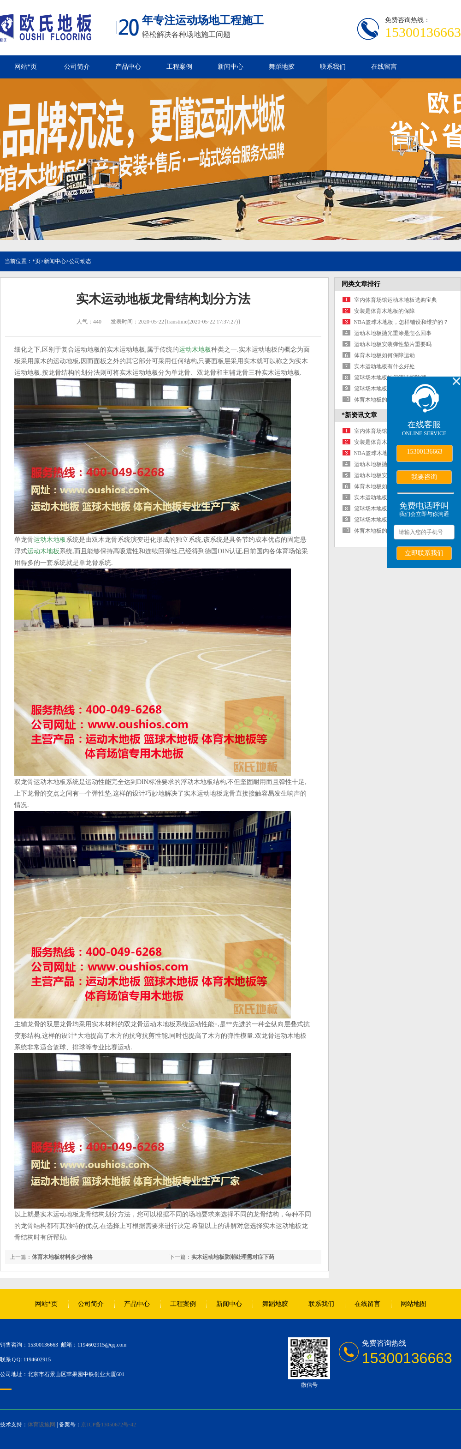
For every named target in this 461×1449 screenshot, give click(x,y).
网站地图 (413, 1303)
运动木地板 (195, 349)
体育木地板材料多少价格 (62, 1257)
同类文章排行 (361, 284)
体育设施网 (41, 1424)
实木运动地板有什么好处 (384, 366)
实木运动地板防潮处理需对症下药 (232, 1257)
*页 (36, 261)
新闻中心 (230, 66)
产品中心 (128, 66)
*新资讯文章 (359, 415)
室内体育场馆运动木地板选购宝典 (395, 300)
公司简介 (77, 66)
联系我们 (333, 66)
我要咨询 (424, 476)
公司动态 (80, 261)
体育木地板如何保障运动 (384, 355)
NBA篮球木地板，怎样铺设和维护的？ (401, 322)
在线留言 (384, 66)
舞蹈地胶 (282, 66)
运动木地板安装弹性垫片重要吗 (392, 344)
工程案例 (179, 66)
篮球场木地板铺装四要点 (384, 388)
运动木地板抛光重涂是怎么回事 (392, 333)
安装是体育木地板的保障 (384, 311)
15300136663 (425, 451)
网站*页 (25, 66)
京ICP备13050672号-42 (108, 1424)
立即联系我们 (424, 553)
